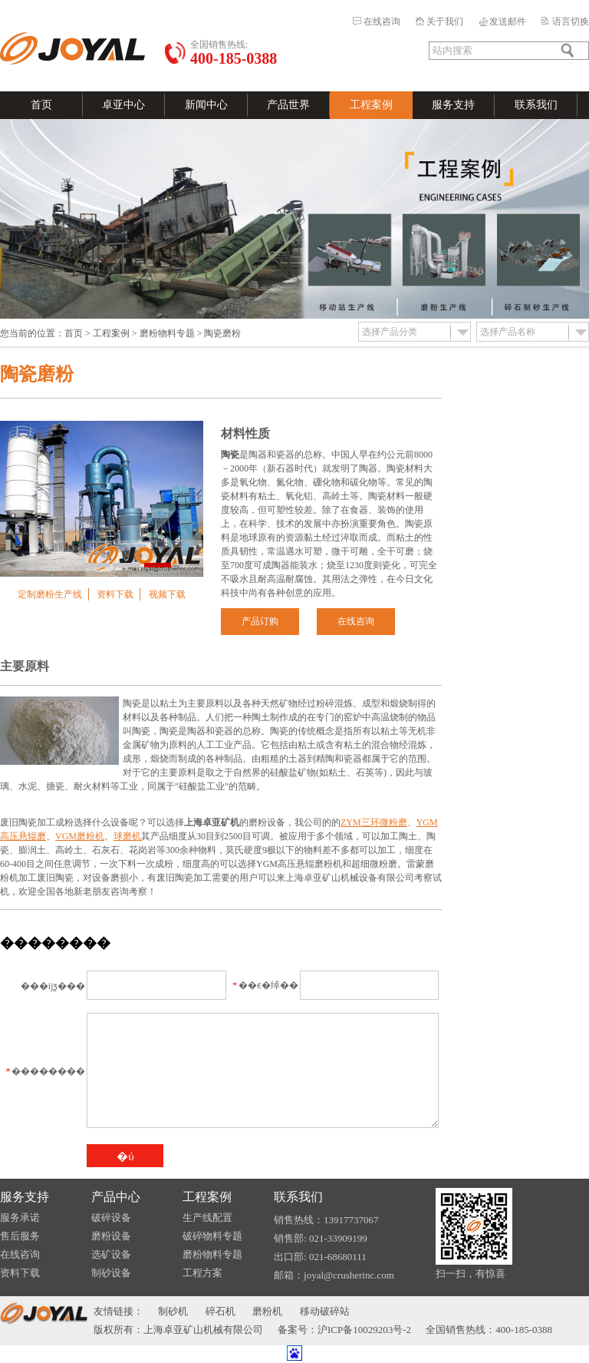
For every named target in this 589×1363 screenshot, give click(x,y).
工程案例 (371, 105)
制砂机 (173, 1311)
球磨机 (127, 836)
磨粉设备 (111, 1236)
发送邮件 (507, 21)
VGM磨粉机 (79, 836)
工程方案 (202, 1273)
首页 (41, 105)
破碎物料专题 (212, 1236)
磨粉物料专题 (167, 333)
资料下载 (115, 594)
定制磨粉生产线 (50, 594)
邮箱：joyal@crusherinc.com (334, 1275)
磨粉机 (267, 1311)
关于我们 (444, 21)
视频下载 (167, 594)
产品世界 (288, 105)
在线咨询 (382, 21)
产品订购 (260, 621)
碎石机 (220, 1311)
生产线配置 (207, 1217)
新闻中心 (206, 105)
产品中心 (115, 1196)
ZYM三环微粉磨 (374, 822)
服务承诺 (20, 1217)
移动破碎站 (325, 1311)
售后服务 (20, 1236)
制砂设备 (111, 1273)
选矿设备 (111, 1254)
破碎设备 (111, 1217)
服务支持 (453, 105)
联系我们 (536, 105)
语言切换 (570, 21)
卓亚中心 (123, 105)
